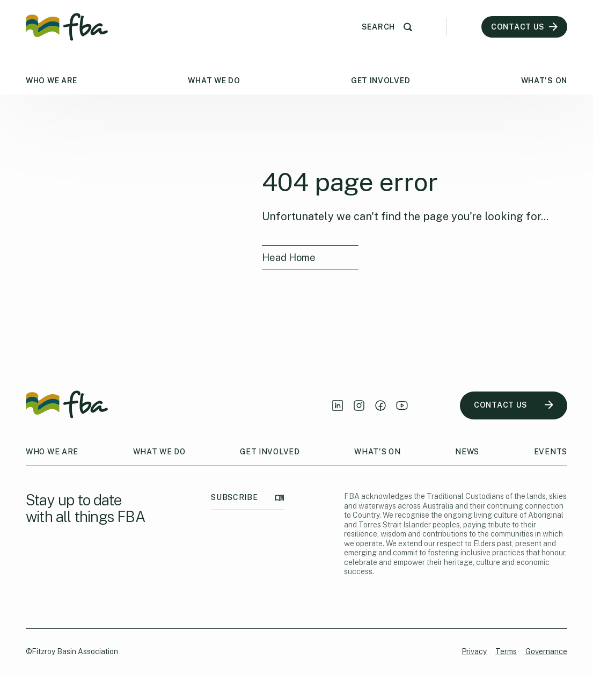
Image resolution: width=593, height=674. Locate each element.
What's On (544, 80)
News (467, 451)
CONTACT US (513, 405)
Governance (546, 651)
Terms (506, 651)
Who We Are (51, 80)
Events (550, 451)
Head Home (289, 257)
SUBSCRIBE (247, 497)
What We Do (214, 80)
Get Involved (380, 80)
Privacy (474, 651)
